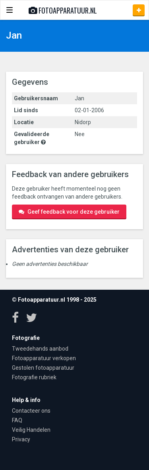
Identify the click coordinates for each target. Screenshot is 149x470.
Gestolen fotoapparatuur (43, 368)
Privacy (21, 439)
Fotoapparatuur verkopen (44, 358)
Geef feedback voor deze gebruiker (69, 212)
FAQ (17, 420)
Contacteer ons (31, 411)
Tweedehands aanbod (40, 348)
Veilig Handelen (31, 430)
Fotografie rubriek (34, 377)
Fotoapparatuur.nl (63, 10)
